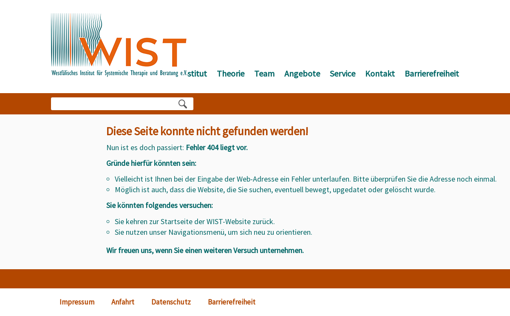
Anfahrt (122, 302)
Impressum (77, 302)
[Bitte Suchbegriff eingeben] (114, 103)
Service (342, 73)
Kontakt (380, 73)
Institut (193, 73)
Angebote (302, 73)
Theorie (230, 73)
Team (264, 73)
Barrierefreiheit (432, 73)
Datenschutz (171, 302)
